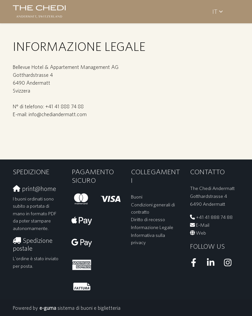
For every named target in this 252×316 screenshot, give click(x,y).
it (215, 11)
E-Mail (202, 225)
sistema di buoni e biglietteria (79, 308)
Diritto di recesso (148, 219)
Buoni (136, 197)
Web (201, 233)
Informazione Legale (152, 227)
